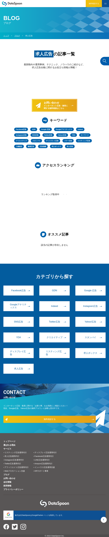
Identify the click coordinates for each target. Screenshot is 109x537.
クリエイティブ (21, 141)
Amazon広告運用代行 (43, 464)
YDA (73, 135)
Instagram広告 (21, 135)
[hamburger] (105, 3)
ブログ (6, 474)
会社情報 (7, 482)
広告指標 (43, 146)
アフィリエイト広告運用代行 (17, 467)
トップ (6, 36)
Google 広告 (45, 129)
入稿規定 (19, 146)
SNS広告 (35, 135)
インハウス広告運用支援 (44, 467)
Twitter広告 (48, 135)
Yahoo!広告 (62, 135)
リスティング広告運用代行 (16, 452)
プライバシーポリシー (13, 489)
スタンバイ (36, 141)
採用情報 (7, 486)
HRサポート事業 (41, 471)
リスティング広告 (84, 141)
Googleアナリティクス (64, 129)
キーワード (85, 135)
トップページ (9, 441)
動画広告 (31, 146)
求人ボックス (56, 146)
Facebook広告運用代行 (44, 456)
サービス (7, 449)
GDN (33, 129)
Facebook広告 (21, 129)
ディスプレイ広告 (52, 141)
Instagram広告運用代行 (14, 460)
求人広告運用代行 (12, 456)
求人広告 (70, 146)
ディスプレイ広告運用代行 (45, 452)
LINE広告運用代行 (42, 460)
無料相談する (94, 4)
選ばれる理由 (9, 445)
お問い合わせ (9, 478)
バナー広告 (68, 141)
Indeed (80, 129)
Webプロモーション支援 (15, 471)
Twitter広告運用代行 (13, 464)
